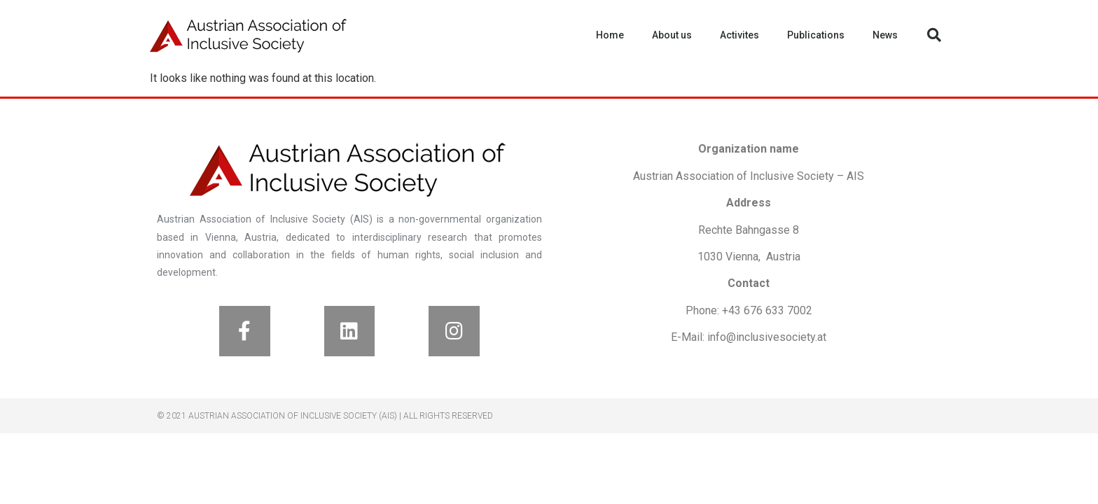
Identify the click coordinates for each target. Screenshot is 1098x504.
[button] (934, 35)
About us (672, 35)
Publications (816, 35)
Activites (739, 35)
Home (610, 35)
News (885, 35)
